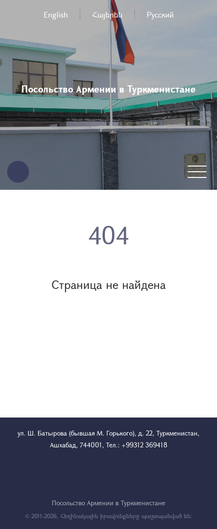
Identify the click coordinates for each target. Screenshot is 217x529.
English (56, 14)
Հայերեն (107, 14)
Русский (160, 14)
